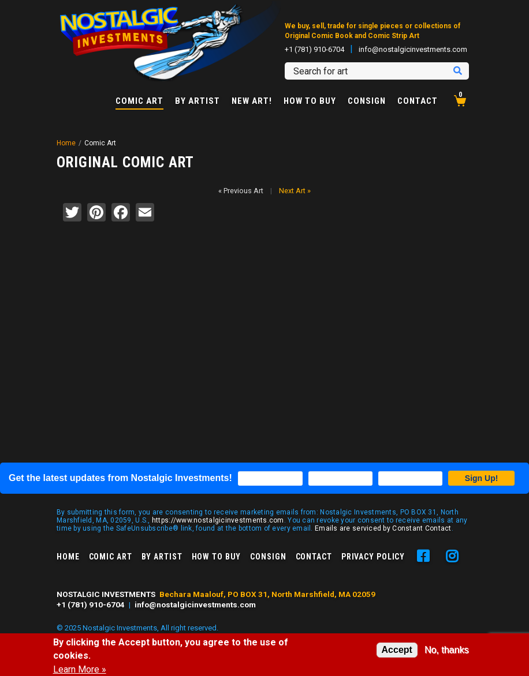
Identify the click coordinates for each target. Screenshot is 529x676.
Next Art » (295, 190)
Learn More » (79, 669)
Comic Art (139, 101)
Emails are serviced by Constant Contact (383, 528)
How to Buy (310, 101)
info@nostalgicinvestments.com (413, 49)
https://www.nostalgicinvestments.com (218, 520)
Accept (397, 650)
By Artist (197, 101)
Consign (367, 101)
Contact (417, 101)
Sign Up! (481, 478)
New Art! (252, 101)
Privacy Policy (373, 556)
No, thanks (446, 650)
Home (66, 143)
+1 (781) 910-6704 (314, 49)
